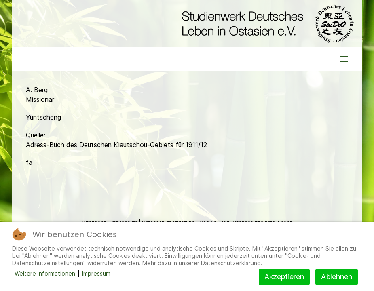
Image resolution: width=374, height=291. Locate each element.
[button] (344, 59)
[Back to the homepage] (266, 23)
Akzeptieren (284, 276)
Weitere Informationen (45, 273)
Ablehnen (336, 276)
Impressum (96, 273)
